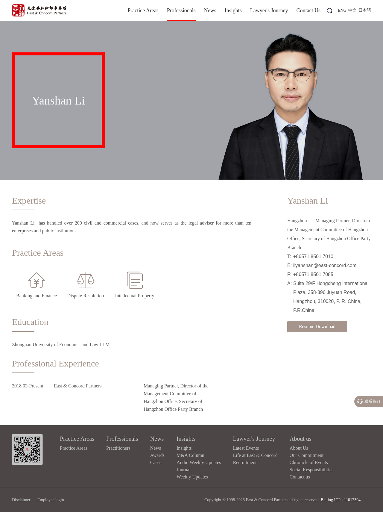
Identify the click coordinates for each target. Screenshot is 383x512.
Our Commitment (306, 455)
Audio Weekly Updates (199, 462)
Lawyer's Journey (269, 10)
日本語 (364, 10)
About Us (299, 448)
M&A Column (190, 455)
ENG (342, 10)
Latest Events (246, 448)
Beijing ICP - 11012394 (341, 500)
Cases (155, 462)
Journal (184, 469)
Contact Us (309, 10)
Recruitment (245, 462)
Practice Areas (142, 10)
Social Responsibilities (311, 469)
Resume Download (317, 326)
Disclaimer (21, 500)
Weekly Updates (192, 476)
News (210, 10)
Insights (233, 10)
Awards (157, 455)
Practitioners (118, 448)
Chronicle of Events (309, 462)
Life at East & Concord (255, 455)
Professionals (181, 10)
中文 (352, 10)
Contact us (300, 476)
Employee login (50, 500)
